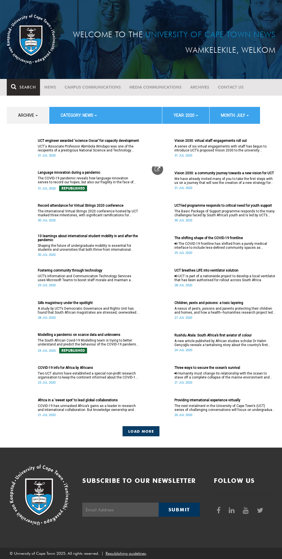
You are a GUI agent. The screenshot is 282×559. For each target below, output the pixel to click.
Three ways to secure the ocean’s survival (207, 368)
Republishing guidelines (126, 553)
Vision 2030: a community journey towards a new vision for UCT (224, 173)
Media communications (155, 87)
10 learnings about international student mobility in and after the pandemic (88, 238)
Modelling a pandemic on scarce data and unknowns (79, 335)
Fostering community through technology (70, 270)
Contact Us (231, 87)
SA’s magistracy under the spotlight (65, 303)
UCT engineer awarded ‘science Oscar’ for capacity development (88, 141)
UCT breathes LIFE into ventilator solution (206, 270)
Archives (199, 87)
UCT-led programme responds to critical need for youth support (223, 206)
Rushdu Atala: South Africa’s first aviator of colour (213, 335)
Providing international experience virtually (207, 400)
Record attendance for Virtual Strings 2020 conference (80, 206)
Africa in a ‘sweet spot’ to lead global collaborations (78, 400)
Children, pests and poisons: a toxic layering (208, 303)
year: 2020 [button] (186, 115)
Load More (141, 431)
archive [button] (28, 115)
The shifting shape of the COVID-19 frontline (208, 238)
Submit (179, 509)
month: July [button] (235, 115)
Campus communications (93, 87)
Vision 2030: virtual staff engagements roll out (210, 141)
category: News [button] (79, 115)
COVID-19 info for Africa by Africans (65, 368)
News (50, 87)
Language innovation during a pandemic (69, 173)
